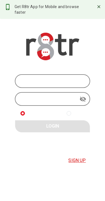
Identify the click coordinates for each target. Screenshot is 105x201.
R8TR (79, 113)
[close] (99, 7)
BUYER (34, 113)
